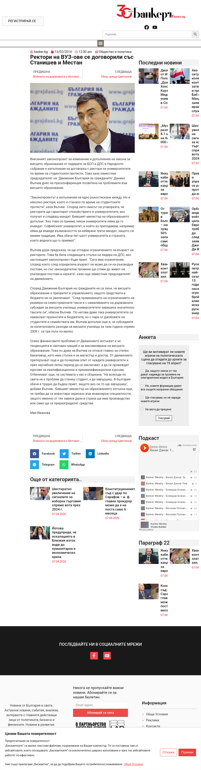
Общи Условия (133, 764)
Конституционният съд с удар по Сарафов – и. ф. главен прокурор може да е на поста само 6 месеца (120, 501)
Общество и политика (115, 52)
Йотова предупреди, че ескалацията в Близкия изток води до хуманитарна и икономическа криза (64, 542)
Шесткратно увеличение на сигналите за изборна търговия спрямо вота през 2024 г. (66, 499)
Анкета (147, 337)
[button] (100, 43)
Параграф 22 (154, 543)
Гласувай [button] (164, 418)
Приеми (187, 752)
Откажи (168, 752)
